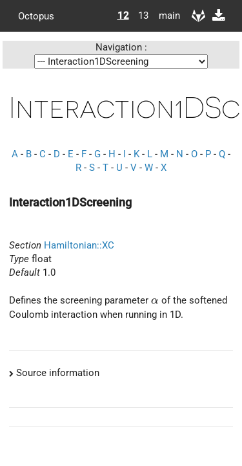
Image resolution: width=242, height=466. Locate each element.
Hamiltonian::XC (79, 245)
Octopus (36, 15)
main (164, 15)
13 (143, 15)
